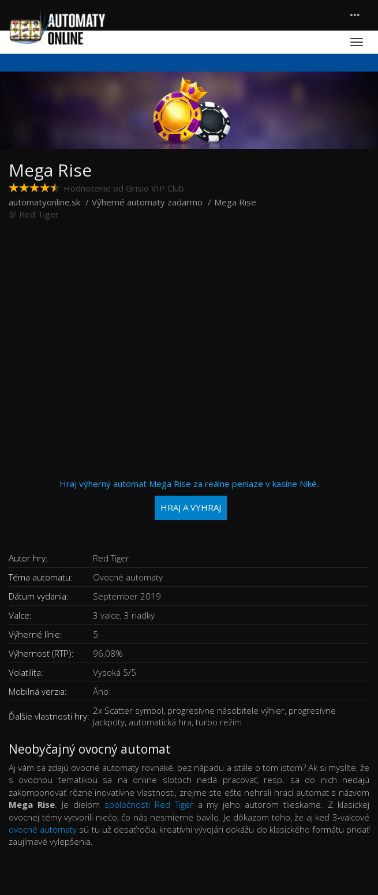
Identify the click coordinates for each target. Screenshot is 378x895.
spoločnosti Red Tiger (148, 804)
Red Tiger (39, 214)
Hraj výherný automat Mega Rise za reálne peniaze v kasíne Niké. (189, 499)
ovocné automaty (43, 829)
